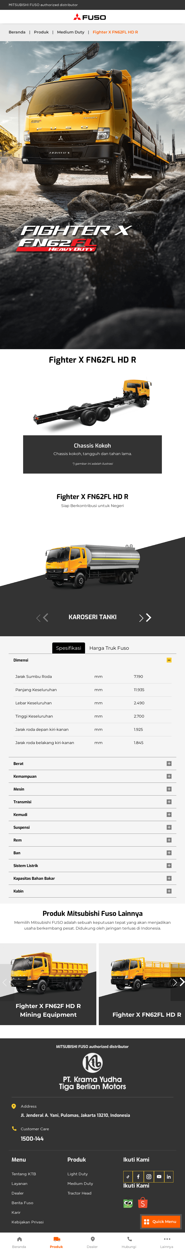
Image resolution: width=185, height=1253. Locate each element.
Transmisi (22, 801)
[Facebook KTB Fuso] (138, 1176)
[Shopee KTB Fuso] (145, 1202)
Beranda (19, 1242)
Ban (16, 852)
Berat (18, 763)
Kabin (18, 891)
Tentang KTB (24, 1174)
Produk (56, 1242)
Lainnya (166, 1242)
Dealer (92, 1242)
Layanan (19, 1183)
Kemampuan (25, 776)
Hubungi (129, 1242)
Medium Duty (70, 32)
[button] (144, 618)
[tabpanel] (92, 776)
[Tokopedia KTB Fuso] (130, 1202)
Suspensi (21, 827)
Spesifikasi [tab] (68, 648)
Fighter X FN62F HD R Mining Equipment (48, 1007)
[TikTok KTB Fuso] (128, 1176)
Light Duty (77, 1174)
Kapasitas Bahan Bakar (34, 878)
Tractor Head (79, 1193)
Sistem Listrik (25, 865)
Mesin (18, 789)
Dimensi (20, 660)
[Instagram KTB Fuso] (149, 1176)
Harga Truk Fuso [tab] (109, 648)
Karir (16, 1212)
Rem (17, 840)
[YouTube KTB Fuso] (159, 1176)
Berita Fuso (22, 1203)
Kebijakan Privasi (28, 1222)
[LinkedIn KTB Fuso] (169, 1176)
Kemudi (20, 814)
